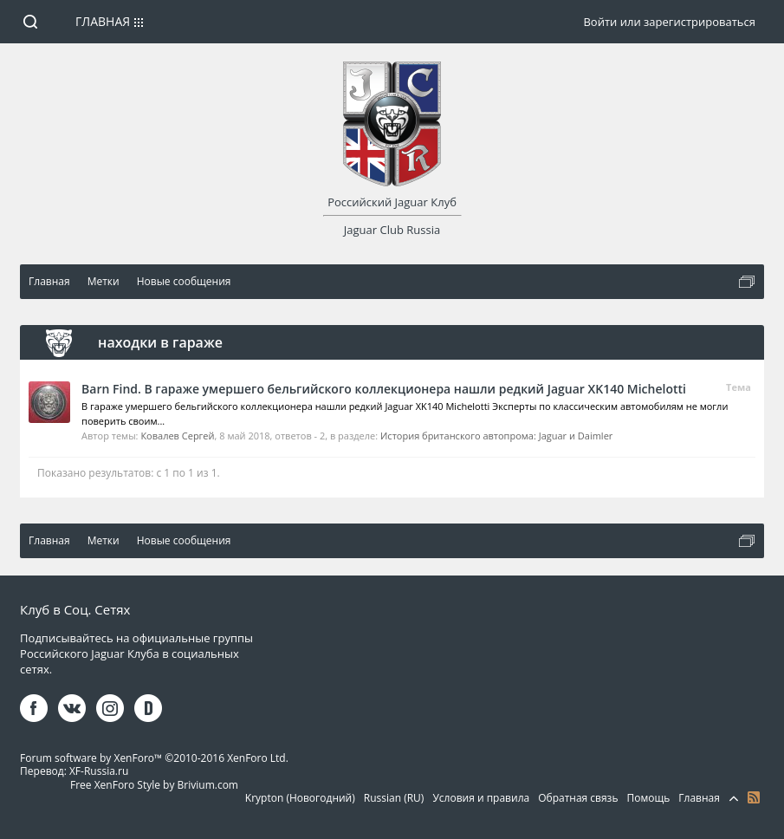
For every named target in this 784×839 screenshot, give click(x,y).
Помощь (649, 797)
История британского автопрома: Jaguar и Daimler (496, 435)
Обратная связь (578, 797)
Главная (102, 21)
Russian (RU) (394, 797)
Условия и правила (480, 797)
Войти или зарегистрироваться (669, 21)
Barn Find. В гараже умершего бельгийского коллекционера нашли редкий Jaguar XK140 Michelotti (383, 388)
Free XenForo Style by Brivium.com (154, 784)
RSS (754, 797)
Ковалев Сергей (177, 435)
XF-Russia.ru (98, 771)
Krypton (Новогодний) (300, 797)
